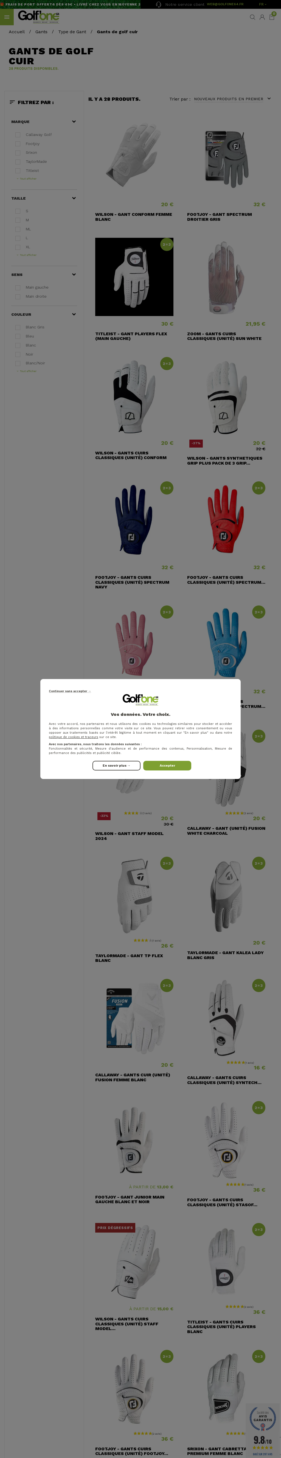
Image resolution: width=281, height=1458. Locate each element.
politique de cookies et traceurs (73, 737)
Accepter (167, 765)
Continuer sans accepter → (70, 691)
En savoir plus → (117, 765)
